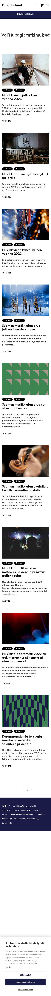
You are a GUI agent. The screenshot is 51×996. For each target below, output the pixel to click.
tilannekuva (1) (20, 819)
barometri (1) (7, 810)
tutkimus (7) (7, 823)
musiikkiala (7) (16, 814)
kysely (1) (5, 814)
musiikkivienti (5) (29, 814)
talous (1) (41, 814)
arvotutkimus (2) (18, 806)
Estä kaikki (25, 975)
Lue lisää (9, 967)
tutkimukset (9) (33, 819)
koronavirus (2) (34, 810)
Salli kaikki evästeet (25, 982)
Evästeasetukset (25, 990)
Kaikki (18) (6, 806)
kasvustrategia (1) (21, 810)
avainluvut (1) (31, 806)
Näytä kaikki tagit (25, 14)
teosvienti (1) (7, 819)
